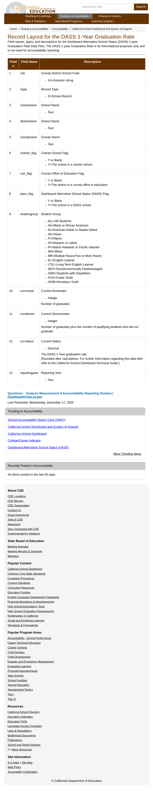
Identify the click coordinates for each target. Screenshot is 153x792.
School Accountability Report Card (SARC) (36, 420)
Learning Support (103, 21)
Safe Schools (16, 675)
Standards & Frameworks (23, 625)
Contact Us (14, 510)
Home (13, 28)
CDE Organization (18, 505)
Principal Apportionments (23, 671)
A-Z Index (13, 762)
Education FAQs (17, 721)
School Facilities (17, 680)
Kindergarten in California (23, 615)
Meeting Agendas (18, 546)
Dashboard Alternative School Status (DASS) (38, 447)
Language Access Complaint (25, 726)
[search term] (107, 7)
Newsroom (14, 524)
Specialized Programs (69, 21)
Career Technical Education (24, 642)
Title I (11, 694)
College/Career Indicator (24, 440)
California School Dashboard (27, 433)
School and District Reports (24, 744)
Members (13, 556)
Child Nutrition (16, 652)
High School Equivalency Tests (26, 606)
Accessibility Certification (22, 772)
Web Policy (14, 767)
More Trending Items (127, 454)
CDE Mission (15, 501)
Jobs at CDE (15, 519)
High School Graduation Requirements (31, 611)
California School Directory (24, 712)
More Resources (22, 749)
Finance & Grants (110, 16)
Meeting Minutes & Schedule (25, 551)
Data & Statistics (36, 21)
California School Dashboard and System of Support (102, 28)
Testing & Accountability (75, 16)
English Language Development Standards (33, 597)
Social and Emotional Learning (26, 620)
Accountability (60, 28)
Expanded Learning (19, 666)
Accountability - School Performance (29, 638)
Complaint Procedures (21, 578)
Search (141, 6)
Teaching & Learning (38, 16)
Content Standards (19, 583)
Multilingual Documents (22, 735)
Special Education (18, 685)
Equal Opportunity (18, 515)
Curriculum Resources (21, 587)
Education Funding (19, 592)
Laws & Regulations (19, 730)
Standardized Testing (20, 689)
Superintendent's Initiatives (24, 533)
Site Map (27, 762)
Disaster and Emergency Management (31, 661)
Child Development (19, 657)
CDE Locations (17, 496)
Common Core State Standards (26, 573)
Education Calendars (20, 716)
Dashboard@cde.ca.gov (25, 397)
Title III (12, 699)
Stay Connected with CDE (23, 529)
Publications (15, 740)
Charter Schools (17, 647)
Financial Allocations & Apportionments (31, 601)
